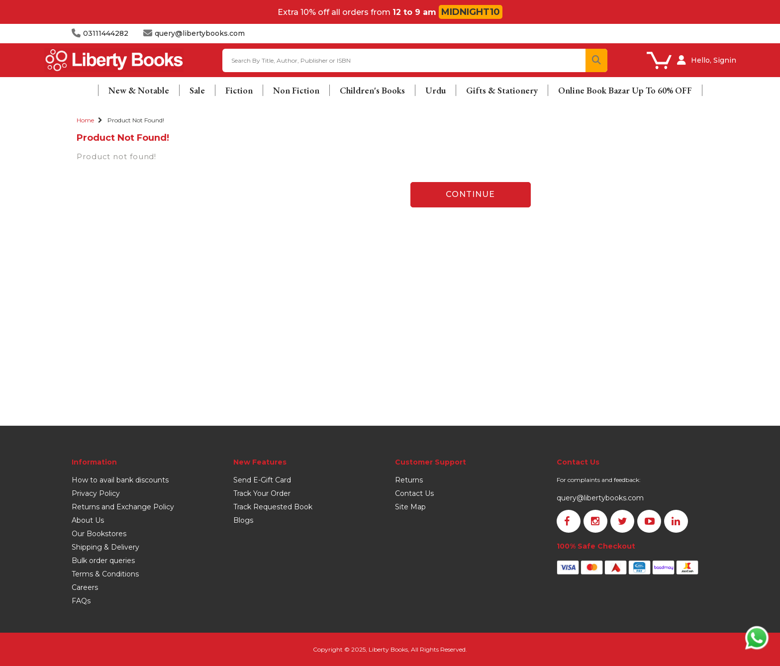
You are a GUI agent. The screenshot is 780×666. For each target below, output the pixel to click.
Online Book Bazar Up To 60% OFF (625, 90)
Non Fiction (296, 90)
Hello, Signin (713, 60)
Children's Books (372, 90)
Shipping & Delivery (105, 547)
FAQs (81, 600)
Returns (409, 480)
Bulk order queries (103, 560)
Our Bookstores (99, 533)
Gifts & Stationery (502, 90)
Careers (85, 587)
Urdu (435, 90)
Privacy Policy (96, 493)
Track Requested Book (272, 506)
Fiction (239, 90)
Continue (470, 194)
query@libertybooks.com (600, 497)
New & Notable (138, 90)
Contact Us (414, 493)
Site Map (410, 506)
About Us (88, 520)
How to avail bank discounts (120, 480)
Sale (197, 90)
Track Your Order (262, 493)
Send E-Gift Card (262, 480)
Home (85, 120)
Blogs (243, 520)
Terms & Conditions (105, 574)
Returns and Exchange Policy (123, 506)
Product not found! (135, 120)
